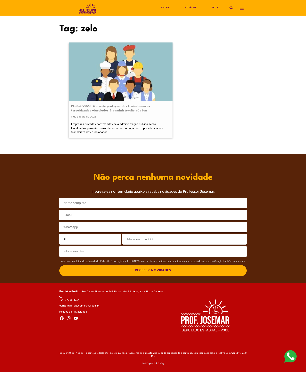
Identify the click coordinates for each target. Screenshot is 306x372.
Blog (215, 8)
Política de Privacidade (73, 310)
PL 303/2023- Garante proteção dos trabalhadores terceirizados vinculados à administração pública (88, 83)
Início (165, 8)
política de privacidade (86, 260)
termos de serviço (199, 260)
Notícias (190, 8)
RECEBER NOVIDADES (153, 269)
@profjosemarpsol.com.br (79, 305)
